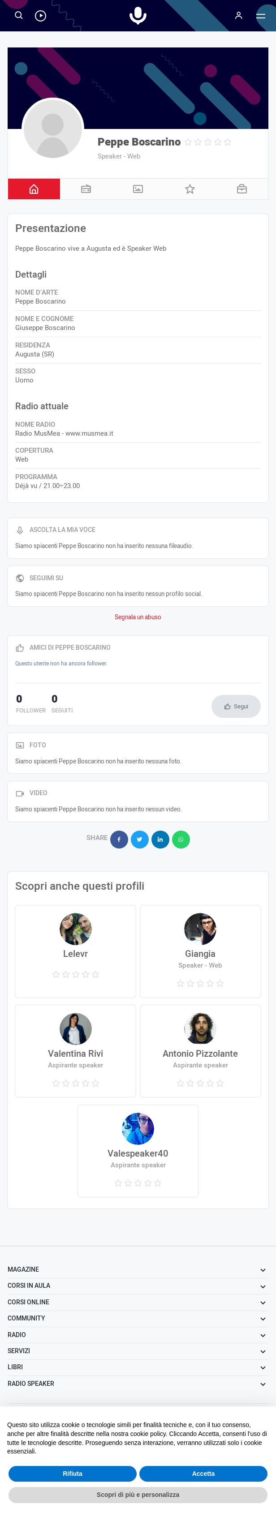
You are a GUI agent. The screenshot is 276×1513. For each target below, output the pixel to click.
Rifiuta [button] (72, 1473)
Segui (241, 706)
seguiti (60, 705)
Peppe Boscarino (139, 142)
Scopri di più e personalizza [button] (138, 1494)
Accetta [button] (203, 1473)
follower (30, 705)
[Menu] (238, 15)
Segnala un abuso (138, 617)
